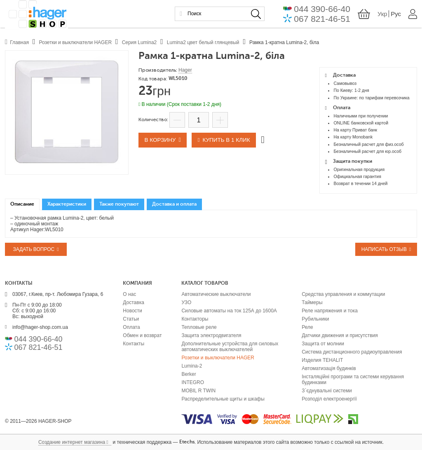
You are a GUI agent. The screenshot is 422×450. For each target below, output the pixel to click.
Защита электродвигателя (211, 335)
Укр (382, 15)
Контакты (133, 344)
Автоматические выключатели (216, 294)
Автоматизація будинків (329, 368)
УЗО (186, 302)
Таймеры (312, 302)
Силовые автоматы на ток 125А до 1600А (229, 311)
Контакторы (194, 319)
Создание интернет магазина (71, 442)
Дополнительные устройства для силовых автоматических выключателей (229, 346)
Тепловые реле (198, 327)
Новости (132, 311)
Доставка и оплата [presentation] (174, 204)
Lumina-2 (191, 366)
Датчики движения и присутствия (340, 335)
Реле (307, 327)
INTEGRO (192, 382)
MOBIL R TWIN (198, 391)
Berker (188, 374)
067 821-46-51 (322, 19)
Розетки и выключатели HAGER (217, 358)
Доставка (133, 302)
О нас (129, 294)
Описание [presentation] (22, 204)
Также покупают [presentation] (119, 204)
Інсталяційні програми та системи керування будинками (353, 379)
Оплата (131, 327)
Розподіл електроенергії (329, 399)
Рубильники (315, 319)
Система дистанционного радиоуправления (352, 352)
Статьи (131, 319)
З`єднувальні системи (327, 391)
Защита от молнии (323, 344)
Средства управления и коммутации (343, 294)
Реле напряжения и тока (330, 311)
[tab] (22, 205)
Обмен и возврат (142, 335)
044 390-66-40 (322, 9)
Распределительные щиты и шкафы (222, 399)
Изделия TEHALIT (322, 360)
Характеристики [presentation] (66, 204)
